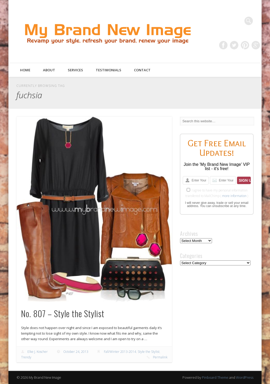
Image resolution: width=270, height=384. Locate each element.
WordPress (244, 377)
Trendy (26, 357)
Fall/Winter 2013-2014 (120, 351)
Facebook (223, 45)
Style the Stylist (149, 351)
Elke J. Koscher (37, 351)
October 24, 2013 (75, 351)
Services (75, 70)
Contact (142, 70)
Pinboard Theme (215, 377)
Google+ (256, 45)
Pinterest (245, 45)
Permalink (160, 357)
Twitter (234, 45)
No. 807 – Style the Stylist (62, 313)
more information (234, 196)
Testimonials (108, 70)
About (49, 70)
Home (25, 70)
